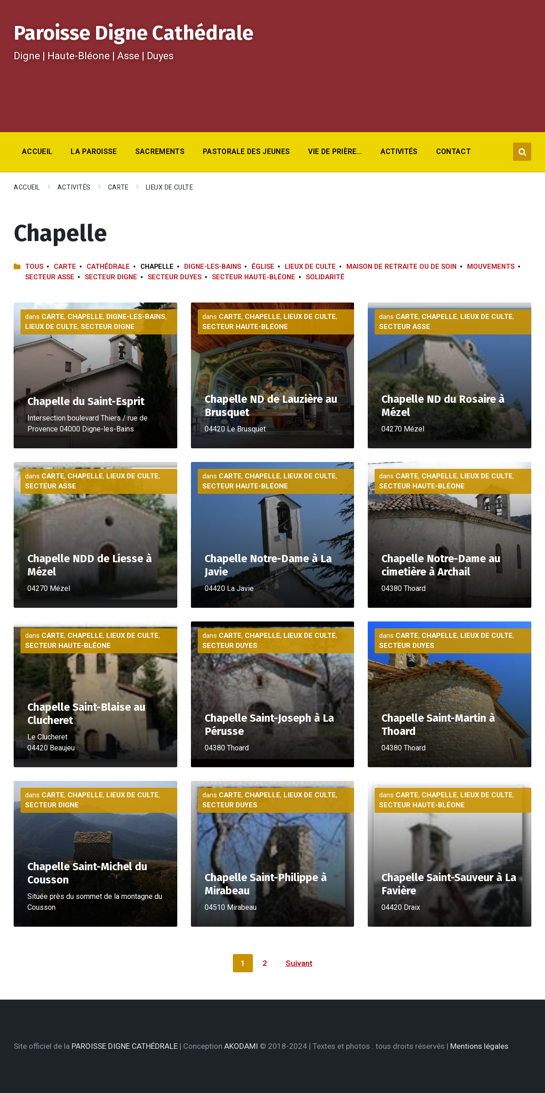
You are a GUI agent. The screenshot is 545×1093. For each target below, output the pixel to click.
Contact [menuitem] (453, 151)
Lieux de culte (169, 187)
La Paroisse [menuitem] (94, 151)
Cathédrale (108, 266)
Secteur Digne (111, 277)
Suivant (299, 963)
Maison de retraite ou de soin (401, 266)
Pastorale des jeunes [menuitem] (246, 151)
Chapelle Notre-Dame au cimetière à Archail (440, 565)
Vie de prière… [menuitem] (335, 151)
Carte (118, 187)
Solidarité (325, 277)
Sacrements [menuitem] (160, 151)
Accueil (27, 187)
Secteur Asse (49, 277)
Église (263, 266)
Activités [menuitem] (399, 151)
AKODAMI (241, 1046)
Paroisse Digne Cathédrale (133, 33)
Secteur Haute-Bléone (253, 277)
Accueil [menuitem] (37, 151)
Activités (74, 187)
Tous (34, 266)
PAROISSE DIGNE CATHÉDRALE (125, 1046)
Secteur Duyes (174, 277)
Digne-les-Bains (212, 266)
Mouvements (490, 266)
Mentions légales (479, 1046)
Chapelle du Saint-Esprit (85, 401)
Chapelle (85, 317)
